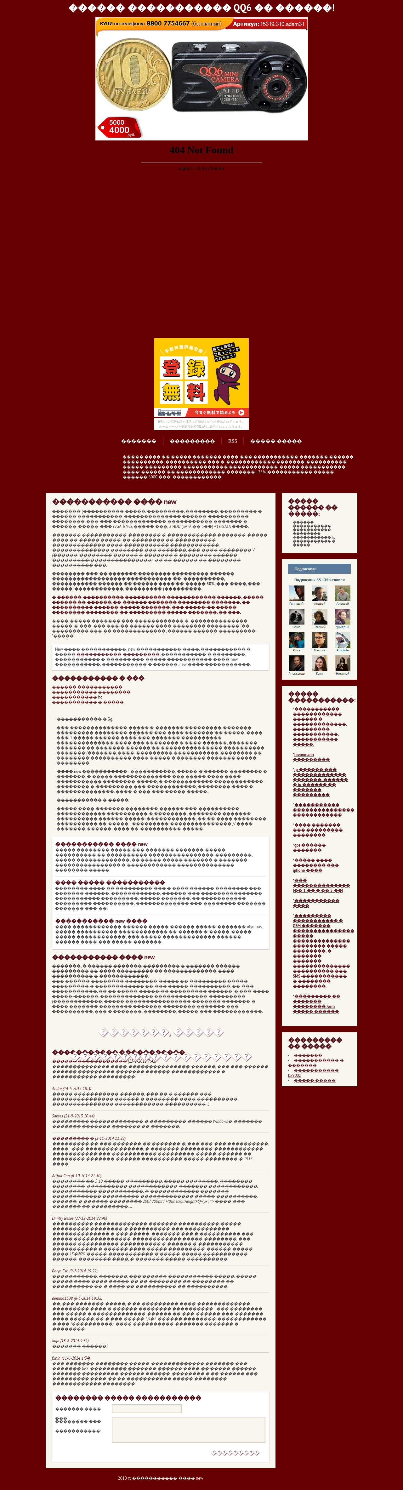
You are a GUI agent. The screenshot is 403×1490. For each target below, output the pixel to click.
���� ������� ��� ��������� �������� (318, 830)
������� (138, 441)
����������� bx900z (313, 1073)
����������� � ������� (316, 1063)
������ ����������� (87, 687)
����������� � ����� (88, 702)
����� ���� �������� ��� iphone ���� (316, 865)
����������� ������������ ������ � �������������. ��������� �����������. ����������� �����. (320, 726)
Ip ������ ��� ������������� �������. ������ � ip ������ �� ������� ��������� (320, 782)
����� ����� (276, 441)
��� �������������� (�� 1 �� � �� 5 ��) (321, 885)
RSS (232, 441)
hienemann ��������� (311, 757)
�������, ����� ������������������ (160, 1034)
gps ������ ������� (309, 847)
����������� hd (77, 697)
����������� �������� (91, 692)
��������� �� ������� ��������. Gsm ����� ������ (316, 1004)
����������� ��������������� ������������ (323, 810)
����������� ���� (316, 903)
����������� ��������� (118, 654)
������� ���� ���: (78, 1410)
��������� (192, 441)
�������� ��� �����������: (78, 1422)
